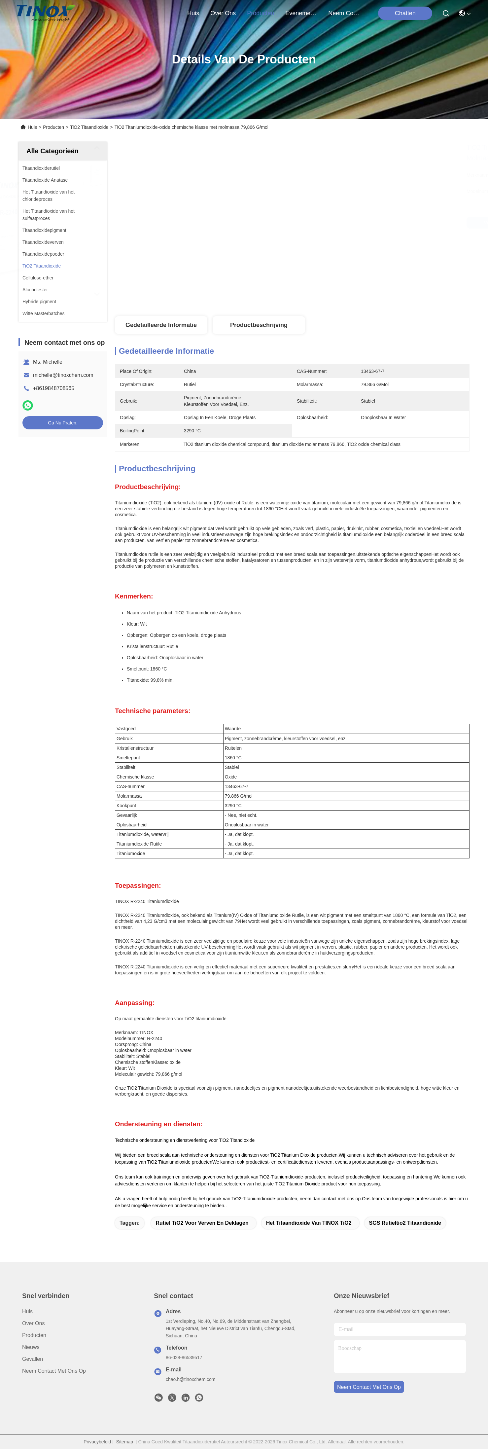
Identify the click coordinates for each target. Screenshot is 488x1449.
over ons (223, 13)
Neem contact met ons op (54, 1371)
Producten (53, 127)
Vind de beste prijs (348, 222)
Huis (193, 13)
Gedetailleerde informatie (161, 325)
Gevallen (32, 1359)
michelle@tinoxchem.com (63, 375)
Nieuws (30, 1347)
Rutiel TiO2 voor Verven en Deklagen (202, 1223)
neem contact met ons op (344, 13)
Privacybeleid (97, 1441)
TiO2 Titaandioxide (89, 127)
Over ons (33, 1323)
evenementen (301, 13)
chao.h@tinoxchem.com (190, 1379)
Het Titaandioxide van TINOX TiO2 (309, 1223)
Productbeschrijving (259, 325)
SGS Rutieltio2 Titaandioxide (405, 1223)
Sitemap (124, 1441)
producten (260, 13)
